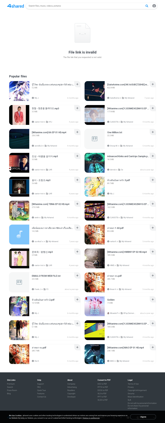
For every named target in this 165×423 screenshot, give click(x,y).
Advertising (72, 387)
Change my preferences (91, 418)
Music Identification (135, 397)
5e (120, 170)
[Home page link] (15, 6)
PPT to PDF (102, 397)
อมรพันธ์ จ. (37, 241)
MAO (110, 361)
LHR (49, 170)
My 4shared (128, 98)
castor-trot (37, 122)
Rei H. (35, 361)
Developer (71, 397)
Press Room (12, 390)
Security (131, 394)
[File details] (19, 91)
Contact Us (41, 397)
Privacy (131, 387)
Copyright (71, 394)
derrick (111, 170)
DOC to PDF (102, 384)
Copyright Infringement (137, 390)
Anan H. (111, 289)
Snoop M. (112, 146)
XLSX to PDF (103, 400)
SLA (129, 400)
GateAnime (113, 98)
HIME (110, 265)
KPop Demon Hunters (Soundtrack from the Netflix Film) (129, 313)
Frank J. (36, 289)
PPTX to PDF (103, 387)
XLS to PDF (102, 394)
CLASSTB (112, 122)
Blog (9, 394)
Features (40, 394)
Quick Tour (41, 390)
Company (71, 384)
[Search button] (147, 6)
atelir (35, 218)
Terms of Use (133, 384)
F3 (46, 289)
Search (10, 387)
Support (40, 384)
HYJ (49, 122)
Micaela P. (112, 313)
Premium (11, 384)
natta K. (111, 241)
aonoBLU (37, 146)
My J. (35, 98)
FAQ (39, 387)
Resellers (71, 390)
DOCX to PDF (103, 390)
